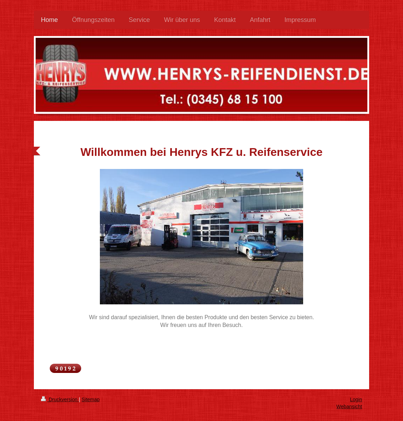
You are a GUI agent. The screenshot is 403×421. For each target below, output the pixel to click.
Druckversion (60, 399)
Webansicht (349, 406)
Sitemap (91, 399)
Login (356, 399)
